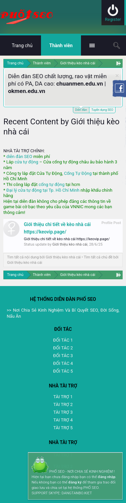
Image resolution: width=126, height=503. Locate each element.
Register (113, 19)
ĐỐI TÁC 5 (63, 371)
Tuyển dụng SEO (102, 110)
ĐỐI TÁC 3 (63, 355)
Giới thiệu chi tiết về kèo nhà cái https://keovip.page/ (67, 239)
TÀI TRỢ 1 (63, 396)
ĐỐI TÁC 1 (63, 340)
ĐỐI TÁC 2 (63, 347)
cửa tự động (26, 161)
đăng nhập (106, 477)
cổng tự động (52, 184)
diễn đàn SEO (19, 156)
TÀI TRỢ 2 (63, 404)
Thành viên (61, 45)
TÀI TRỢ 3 (63, 412)
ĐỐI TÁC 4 (63, 363)
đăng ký (74, 482)
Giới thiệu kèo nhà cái (69, 244)
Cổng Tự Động (77, 173)
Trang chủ (22, 45)
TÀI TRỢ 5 (63, 427)
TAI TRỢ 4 (63, 419)
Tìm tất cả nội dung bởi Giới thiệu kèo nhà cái (44, 257)
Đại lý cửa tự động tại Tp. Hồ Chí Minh (43, 190)
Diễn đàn (81, 109)
